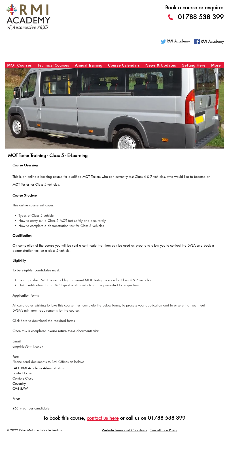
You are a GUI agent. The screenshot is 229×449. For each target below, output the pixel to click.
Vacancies (197, 430)
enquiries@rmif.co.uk (28, 346)
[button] (20, 66)
